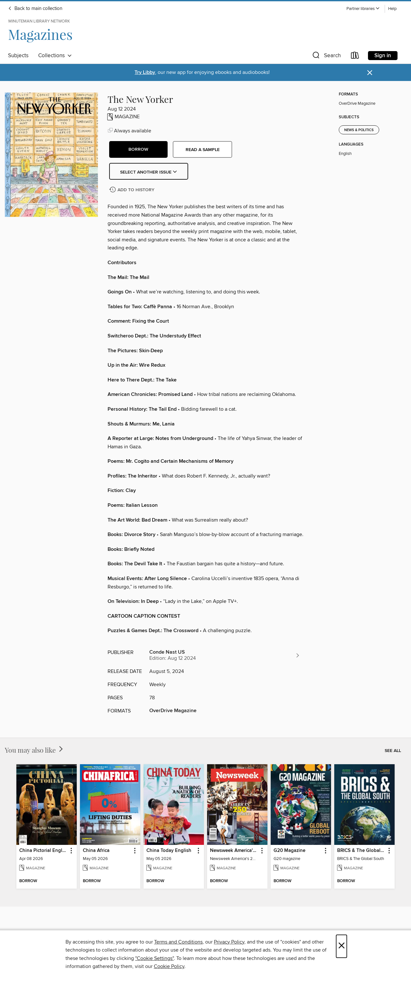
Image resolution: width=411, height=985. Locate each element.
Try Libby (145, 72)
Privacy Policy (229, 942)
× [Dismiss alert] (369, 73)
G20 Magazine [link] (289, 851)
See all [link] (393, 751)
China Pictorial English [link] (43, 851)
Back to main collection (35, 9)
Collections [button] (55, 55)
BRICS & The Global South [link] (361, 851)
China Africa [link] (96, 851)
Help (392, 8)
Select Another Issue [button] (148, 172)
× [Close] (341, 946)
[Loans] (355, 56)
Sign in (382, 55)
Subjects (18, 55)
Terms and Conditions (178, 942)
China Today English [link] (168, 851)
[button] (363, 8)
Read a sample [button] (203, 150)
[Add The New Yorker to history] (132, 190)
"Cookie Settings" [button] (154, 958)
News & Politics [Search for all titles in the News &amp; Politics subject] (359, 130)
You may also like (34, 749)
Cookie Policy (169, 966)
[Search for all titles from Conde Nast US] (224, 655)
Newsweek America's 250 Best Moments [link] (234, 851)
